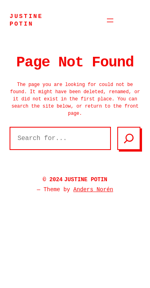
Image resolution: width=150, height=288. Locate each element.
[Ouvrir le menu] (110, 20)
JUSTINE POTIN (85, 179)
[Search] (128, 138)
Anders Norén (93, 189)
